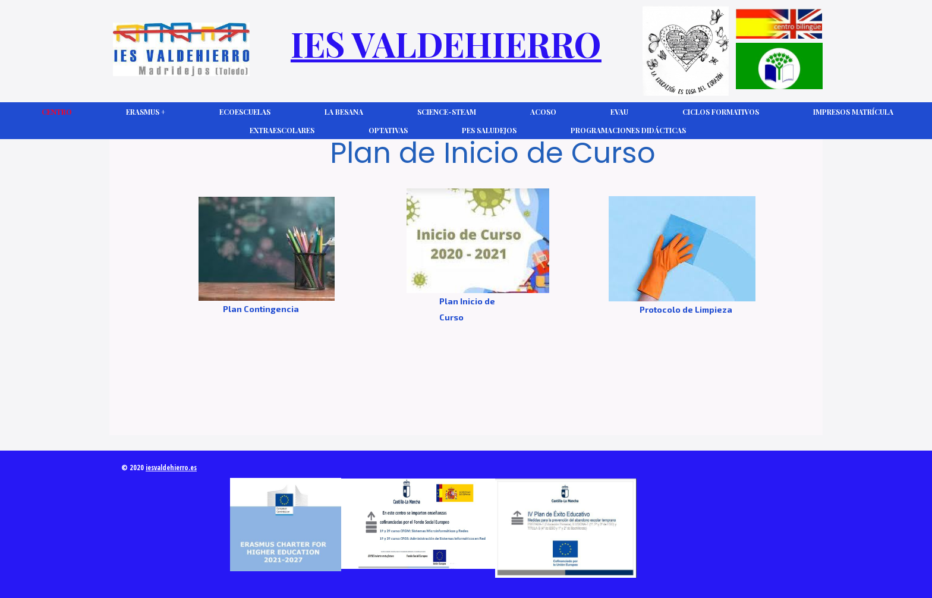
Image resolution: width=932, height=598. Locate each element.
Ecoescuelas (244, 112)
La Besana (344, 112)
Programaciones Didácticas (628, 130)
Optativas (388, 130)
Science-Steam (446, 112)
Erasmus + (145, 112)
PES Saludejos (489, 130)
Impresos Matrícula (853, 112)
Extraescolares (282, 130)
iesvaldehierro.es (171, 467)
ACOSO (543, 112)
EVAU (619, 112)
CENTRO (57, 112)
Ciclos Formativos (720, 112)
